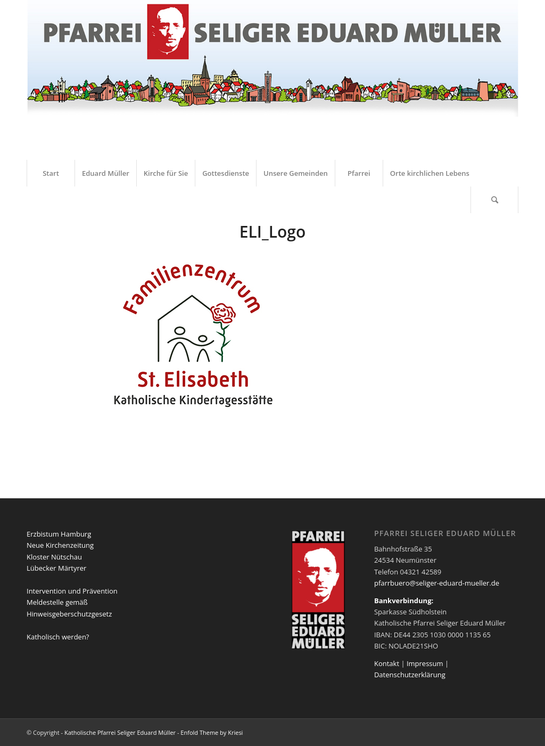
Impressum (425, 663)
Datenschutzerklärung (409, 674)
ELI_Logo (273, 231)
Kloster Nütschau (54, 557)
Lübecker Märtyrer (56, 568)
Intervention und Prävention (72, 591)
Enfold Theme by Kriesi (211, 732)
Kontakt (386, 663)
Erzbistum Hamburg (59, 534)
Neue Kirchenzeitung (60, 545)
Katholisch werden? (58, 637)
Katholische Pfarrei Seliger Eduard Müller (120, 732)
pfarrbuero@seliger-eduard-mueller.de (436, 583)
